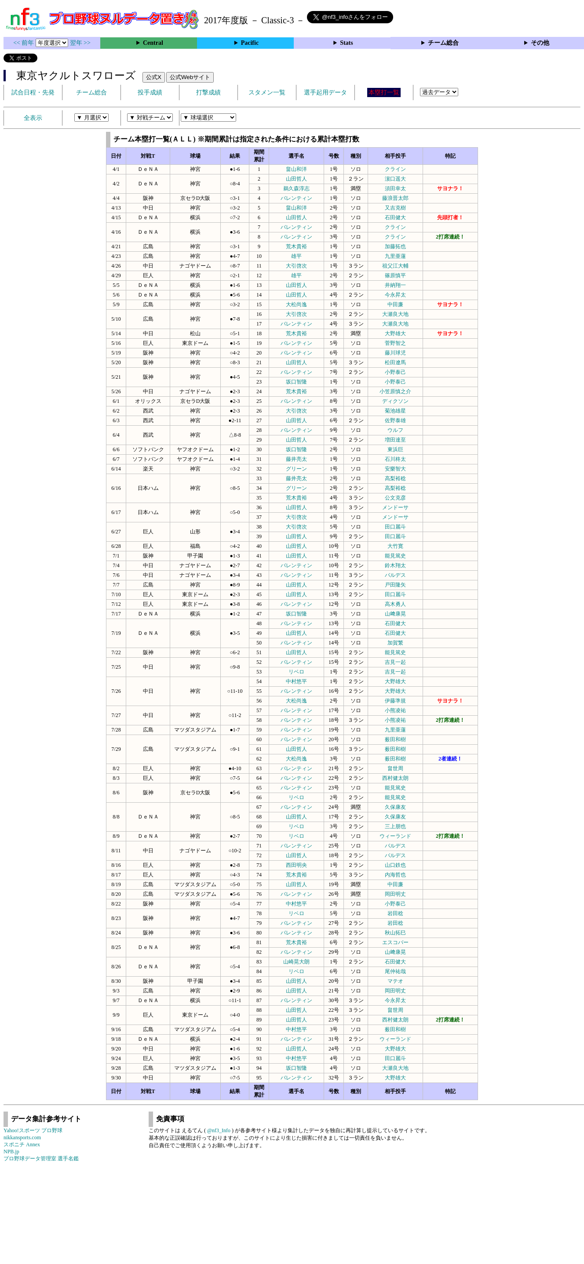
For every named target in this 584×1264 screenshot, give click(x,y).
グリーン (296, 469)
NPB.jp (11, 1151)
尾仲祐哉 (395, 971)
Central (153, 43)
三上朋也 (395, 826)
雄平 (296, 256)
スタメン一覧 (266, 92)
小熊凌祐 (395, 710)
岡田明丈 (395, 894)
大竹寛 (395, 546)
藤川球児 (395, 353)
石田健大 (395, 217)
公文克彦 (395, 498)
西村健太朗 (395, 778)
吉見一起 (395, 662)
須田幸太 (395, 188)
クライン (395, 169)
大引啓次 (296, 266)
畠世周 (395, 768)
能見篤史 (395, 556)
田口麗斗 (395, 527)
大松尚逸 (296, 304)
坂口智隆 (296, 382)
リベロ (296, 672)
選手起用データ (325, 92)
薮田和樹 (395, 739)
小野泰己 (395, 372)
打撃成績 (208, 92)
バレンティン (296, 198)
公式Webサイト (190, 77)
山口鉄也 (395, 865)
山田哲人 (296, 179)
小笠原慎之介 (395, 391)
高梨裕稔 (395, 478)
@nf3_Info (218, 1130)
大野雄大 (395, 333)
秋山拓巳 (395, 933)
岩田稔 (395, 913)
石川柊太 (395, 459)
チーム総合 (443, 43)
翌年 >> (80, 43)
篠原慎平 (395, 275)
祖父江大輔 (395, 266)
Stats (346, 43)
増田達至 (395, 440)
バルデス (395, 575)
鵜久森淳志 (296, 188)
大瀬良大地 (395, 314)
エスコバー (395, 942)
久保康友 (395, 807)
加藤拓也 (395, 246)
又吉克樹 (395, 208)
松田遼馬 (395, 362)
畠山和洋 (296, 169)
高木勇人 (395, 604)
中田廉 (395, 304)
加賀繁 (395, 643)
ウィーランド (395, 836)
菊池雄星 (395, 411)
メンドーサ (395, 507)
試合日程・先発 (33, 92)
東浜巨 (395, 449)
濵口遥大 (395, 179)
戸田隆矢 (395, 585)
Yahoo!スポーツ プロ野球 (33, 1130)
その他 (540, 43)
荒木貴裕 (296, 246)
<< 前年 (24, 43)
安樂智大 (395, 469)
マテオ (395, 981)
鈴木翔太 (395, 565)
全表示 (33, 118)
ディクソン (395, 401)
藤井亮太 (296, 459)
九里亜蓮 (395, 256)
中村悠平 (296, 681)
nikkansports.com (22, 1137)
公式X (153, 77)
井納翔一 (395, 285)
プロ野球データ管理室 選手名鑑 (41, 1158)
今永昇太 (395, 295)
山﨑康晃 (395, 614)
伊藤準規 (395, 701)
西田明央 (296, 865)
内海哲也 (395, 875)
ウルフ (395, 430)
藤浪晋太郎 (395, 198)
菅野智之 (395, 343)
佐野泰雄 (395, 420)
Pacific (250, 43)
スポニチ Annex (22, 1144)
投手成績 (150, 92)
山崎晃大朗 (296, 962)
